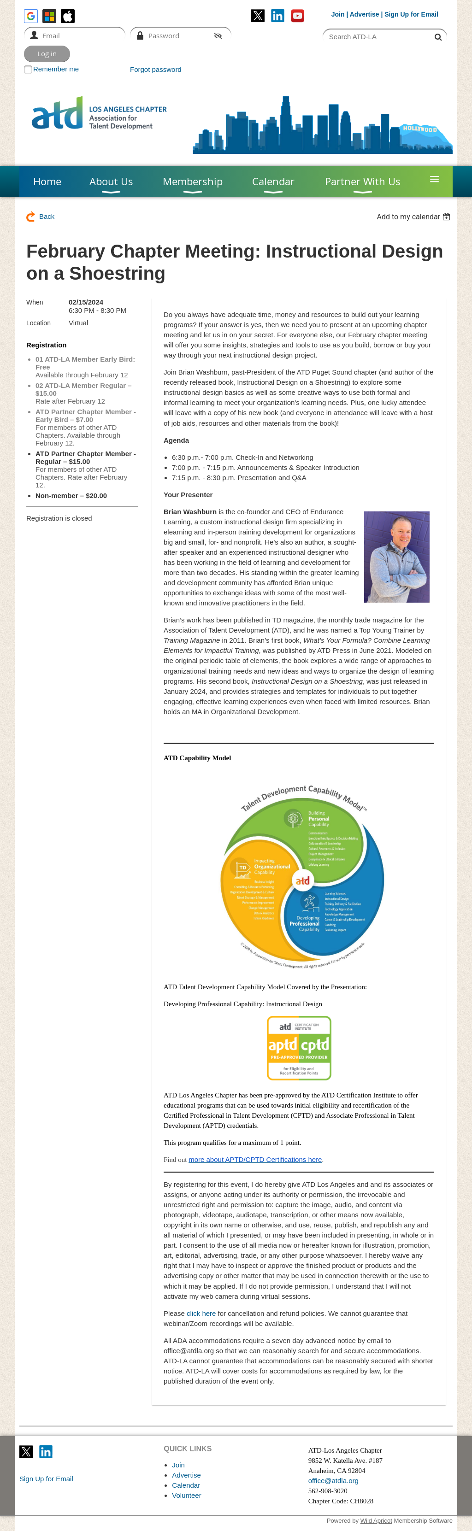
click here (201, 1313)
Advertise (364, 14)
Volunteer (186, 1495)
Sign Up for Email (46, 1479)
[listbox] (415, 217)
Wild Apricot (376, 1520)
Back (46, 216)
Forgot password (156, 69)
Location (38, 323)
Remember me (56, 69)
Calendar (186, 1485)
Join (338, 14)
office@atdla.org (333, 1480)
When (34, 302)
